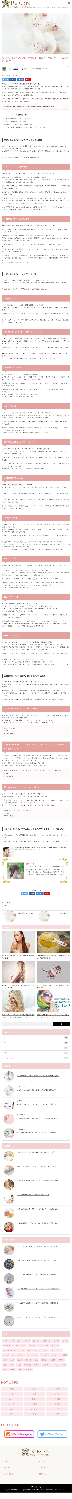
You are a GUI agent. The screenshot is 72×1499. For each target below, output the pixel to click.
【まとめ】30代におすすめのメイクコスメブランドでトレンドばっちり (24, 127)
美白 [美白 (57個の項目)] (56, 1365)
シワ (57, 1389)
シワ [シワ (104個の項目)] (46, 1345)
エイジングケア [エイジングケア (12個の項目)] (20, 1345)
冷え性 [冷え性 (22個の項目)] (19, 1360)
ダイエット (34, 1409)
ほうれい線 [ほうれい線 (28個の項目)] (46, 1341)
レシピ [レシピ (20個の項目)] (55, 1355)
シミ (12, 1394)
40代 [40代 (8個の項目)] (5, 1341)
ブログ (36, 1053)
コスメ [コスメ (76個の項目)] (31, 1345)
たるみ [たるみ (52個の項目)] (35, 1341)
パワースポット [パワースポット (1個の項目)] (18, 1355)
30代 (16, 75)
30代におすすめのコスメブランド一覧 (14, 121)
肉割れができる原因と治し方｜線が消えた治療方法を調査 (18, 957)
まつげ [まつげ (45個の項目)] (56, 1341)
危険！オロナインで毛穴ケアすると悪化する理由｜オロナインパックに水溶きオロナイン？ (18, 1016)
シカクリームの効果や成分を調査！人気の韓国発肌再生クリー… (38, 1090)
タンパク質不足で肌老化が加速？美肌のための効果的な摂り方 (53, 986)
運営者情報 (42, 1474)
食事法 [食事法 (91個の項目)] (28, 1369)
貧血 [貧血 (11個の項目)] (20, 1369)
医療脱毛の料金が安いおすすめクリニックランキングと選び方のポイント (53, 1016)
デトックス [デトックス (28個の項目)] (43, 1350)
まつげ (57, 1404)
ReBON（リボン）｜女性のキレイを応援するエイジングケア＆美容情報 (32, 1490)
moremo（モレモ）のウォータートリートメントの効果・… (36, 1104)
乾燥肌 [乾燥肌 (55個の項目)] (64, 1355)
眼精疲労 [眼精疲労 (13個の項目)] (27, 1365)
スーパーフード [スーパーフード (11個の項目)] (9, 1350)
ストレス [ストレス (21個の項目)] (55, 1345)
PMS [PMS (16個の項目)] (12, 1341)
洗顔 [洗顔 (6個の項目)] (12, 1365)
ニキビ (11, 1399)
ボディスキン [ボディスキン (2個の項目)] (33, 1355)
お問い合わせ (8, 1474)
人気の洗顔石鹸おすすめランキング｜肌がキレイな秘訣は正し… (38, 1209)
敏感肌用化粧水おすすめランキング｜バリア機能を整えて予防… (38, 1180)
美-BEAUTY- (43, 1461)
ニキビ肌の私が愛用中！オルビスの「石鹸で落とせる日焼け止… (38, 1303)
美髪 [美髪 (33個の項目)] (5, 1369)
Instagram (35, 1486)
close (30, 115)
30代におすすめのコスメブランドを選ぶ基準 (16, 118)
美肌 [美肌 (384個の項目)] (63, 1365)
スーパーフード (57, 1409)
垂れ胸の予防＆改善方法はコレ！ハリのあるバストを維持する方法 (18, 986)
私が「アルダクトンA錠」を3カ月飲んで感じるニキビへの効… (37, 1246)
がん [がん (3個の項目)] (19, 1341)
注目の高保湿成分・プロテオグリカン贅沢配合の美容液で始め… (38, 1223)
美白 (34, 1389)
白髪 (57, 1414)
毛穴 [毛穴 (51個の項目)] (5, 1365)
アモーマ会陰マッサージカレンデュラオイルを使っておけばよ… (38, 1289)
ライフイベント (36, 1058)
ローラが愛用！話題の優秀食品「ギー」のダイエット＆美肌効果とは (53, 957)
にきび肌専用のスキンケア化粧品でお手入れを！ (33, 1195)
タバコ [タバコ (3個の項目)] (21, 1350)
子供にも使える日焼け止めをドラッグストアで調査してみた (37, 1260)
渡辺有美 (15, 69)
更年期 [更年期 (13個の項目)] (60, 1360)
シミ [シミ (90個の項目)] (39, 1345)
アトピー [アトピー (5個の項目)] (7, 1345)
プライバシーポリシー (60, 1490)
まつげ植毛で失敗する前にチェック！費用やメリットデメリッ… (38, 1132)
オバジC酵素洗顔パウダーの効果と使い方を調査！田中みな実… (38, 1076)
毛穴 (34, 1394)
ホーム (6, 1461)
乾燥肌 (34, 1399)
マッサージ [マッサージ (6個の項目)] (45, 1355)
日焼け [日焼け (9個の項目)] (52, 1360)
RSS (39, 1486)
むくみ (11, 1404)
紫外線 (57, 1399)
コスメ (11, 1409)
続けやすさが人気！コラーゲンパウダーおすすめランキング (37, 1166)
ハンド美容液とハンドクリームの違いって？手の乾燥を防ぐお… (38, 1118)
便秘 (12, 1414)
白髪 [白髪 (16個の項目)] (19, 1365)
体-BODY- (7, 1468)
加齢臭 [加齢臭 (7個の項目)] (28, 1360)
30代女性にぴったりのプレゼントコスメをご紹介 (17, 124)
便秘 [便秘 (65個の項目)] (5, 1360)
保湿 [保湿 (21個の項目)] (12, 1360)
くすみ (57, 1394)
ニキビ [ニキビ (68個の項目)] (6, 1355)
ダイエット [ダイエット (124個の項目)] (32, 1350)
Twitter (32, 1486)
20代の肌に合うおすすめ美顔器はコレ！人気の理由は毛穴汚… (37, 1152)
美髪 (34, 1414)
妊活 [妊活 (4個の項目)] (36, 1360)
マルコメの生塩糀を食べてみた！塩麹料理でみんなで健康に (37, 1274)
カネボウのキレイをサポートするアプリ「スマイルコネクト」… (38, 1317)
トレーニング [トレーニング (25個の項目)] (56, 1350)
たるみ (34, 1404)
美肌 (12, 1389)
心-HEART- (42, 1468)
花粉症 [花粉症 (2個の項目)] (13, 1369)
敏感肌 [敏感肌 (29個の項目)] (43, 1360)
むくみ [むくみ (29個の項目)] (64, 1341)
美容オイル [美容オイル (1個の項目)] (47, 1365)
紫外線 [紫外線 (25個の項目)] (37, 1365)
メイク (6, 75)
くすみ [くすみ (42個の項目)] (27, 1341)
